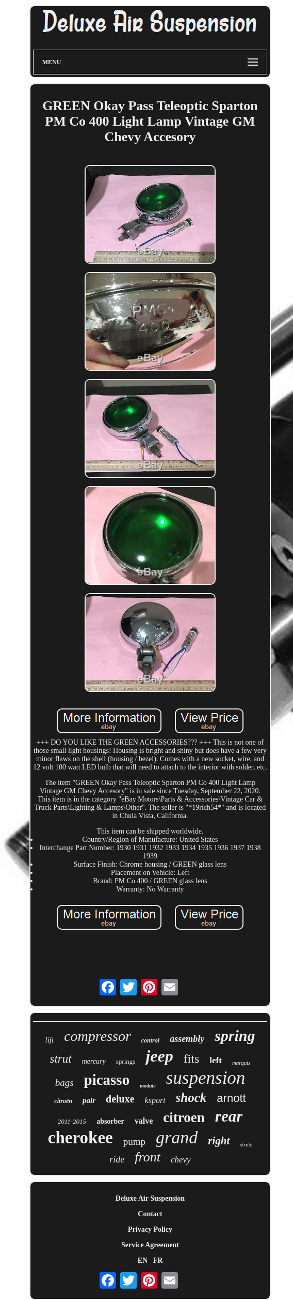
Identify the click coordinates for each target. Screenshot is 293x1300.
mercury (94, 1061)
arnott (231, 1098)
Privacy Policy (150, 1229)
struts (246, 1144)
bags (64, 1082)
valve (144, 1120)
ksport (155, 1100)
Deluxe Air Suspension (150, 1198)
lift (49, 1040)
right (219, 1141)
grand (177, 1137)
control (150, 1040)
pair (89, 1100)
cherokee (80, 1137)
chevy (181, 1160)
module (148, 1086)
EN (143, 1260)
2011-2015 (72, 1121)
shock (191, 1098)
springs (126, 1061)
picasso (107, 1079)
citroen (183, 1117)
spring (235, 1035)
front (147, 1157)
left (215, 1060)
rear (228, 1116)
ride (116, 1159)
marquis (241, 1063)
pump (134, 1141)
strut (60, 1058)
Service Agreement (150, 1245)
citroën (63, 1101)
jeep (159, 1056)
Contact (150, 1214)
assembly (187, 1039)
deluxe (120, 1099)
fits (192, 1058)
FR (158, 1260)
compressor (97, 1036)
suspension (206, 1078)
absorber (110, 1121)
